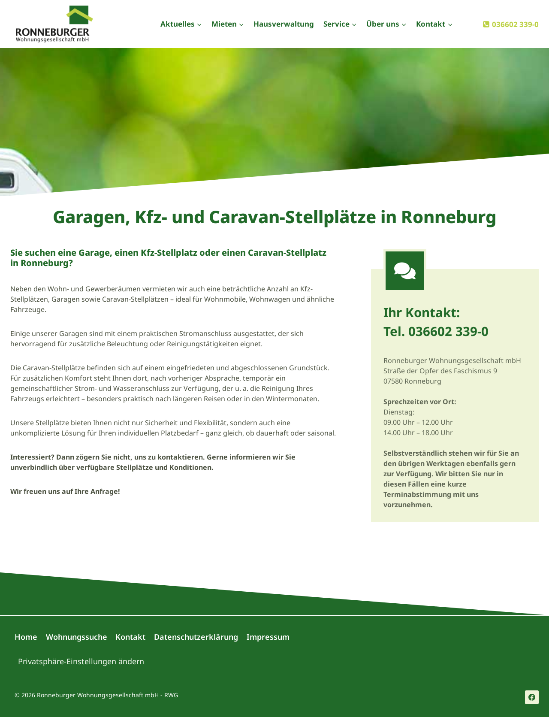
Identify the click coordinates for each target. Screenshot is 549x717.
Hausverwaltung (283, 24)
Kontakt (130, 637)
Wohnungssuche (76, 637)
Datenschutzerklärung (196, 637)
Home (26, 637)
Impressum (268, 637)
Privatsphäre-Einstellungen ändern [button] (81, 661)
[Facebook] (532, 697)
